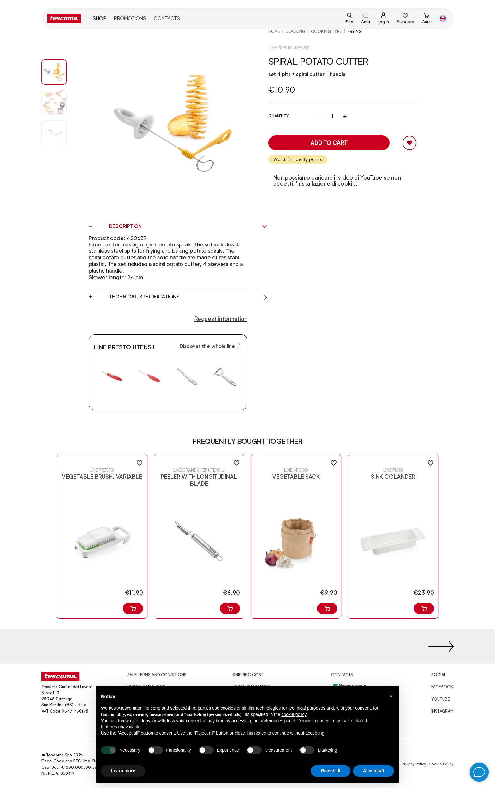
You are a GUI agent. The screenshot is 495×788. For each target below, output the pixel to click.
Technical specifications (188, 297)
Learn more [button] (123, 770)
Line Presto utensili (289, 47)
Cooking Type (326, 31)
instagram (442, 711)
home (274, 31)
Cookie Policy (441, 764)
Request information (221, 319)
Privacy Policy (414, 764)
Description (188, 226)
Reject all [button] (330, 770)
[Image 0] (60, 72)
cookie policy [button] (293, 714)
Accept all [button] (373, 770)
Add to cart (329, 143)
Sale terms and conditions (157, 674)
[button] (391, 696)
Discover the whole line (211, 345)
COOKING (295, 31)
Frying (355, 31)
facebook (442, 686)
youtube (440, 699)
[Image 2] (60, 132)
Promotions (130, 18)
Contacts (167, 18)
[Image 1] (60, 102)
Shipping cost (248, 674)
